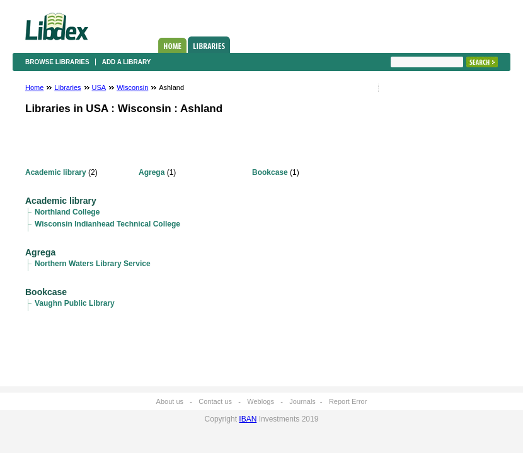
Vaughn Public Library (75, 303)
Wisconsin (132, 87)
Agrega (151, 172)
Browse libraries (57, 62)
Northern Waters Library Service (93, 263)
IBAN (247, 419)
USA (99, 87)
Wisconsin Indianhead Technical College (107, 224)
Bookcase (270, 172)
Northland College (67, 212)
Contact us (215, 401)
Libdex (56, 26)
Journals (302, 401)
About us (169, 401)
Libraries (209, 44)
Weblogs (260, 401)
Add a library (126, 62)
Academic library (55, 172)
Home (172, 45)
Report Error (348, 401)
